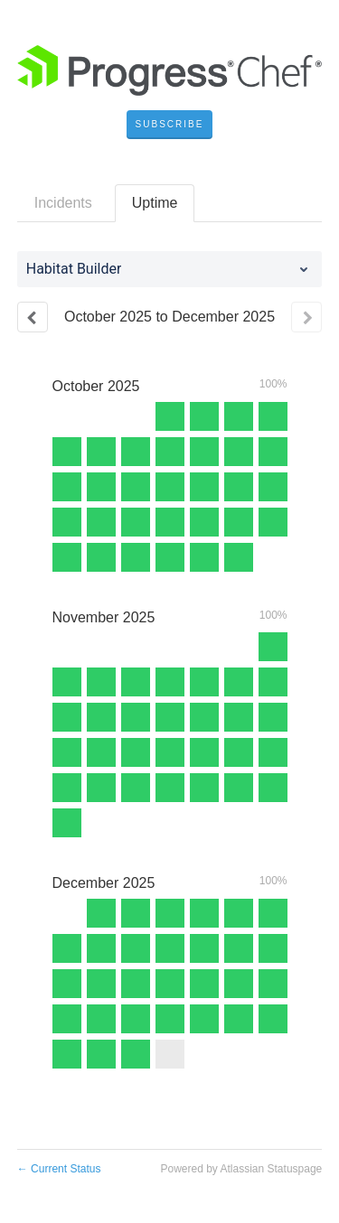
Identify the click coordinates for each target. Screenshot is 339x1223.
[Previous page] (32, 317)
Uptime (155, 202)
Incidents (63, 202)
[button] (170, 124)
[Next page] (306, 317)
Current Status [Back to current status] (59, 1168)
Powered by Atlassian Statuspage (241, 1168)
